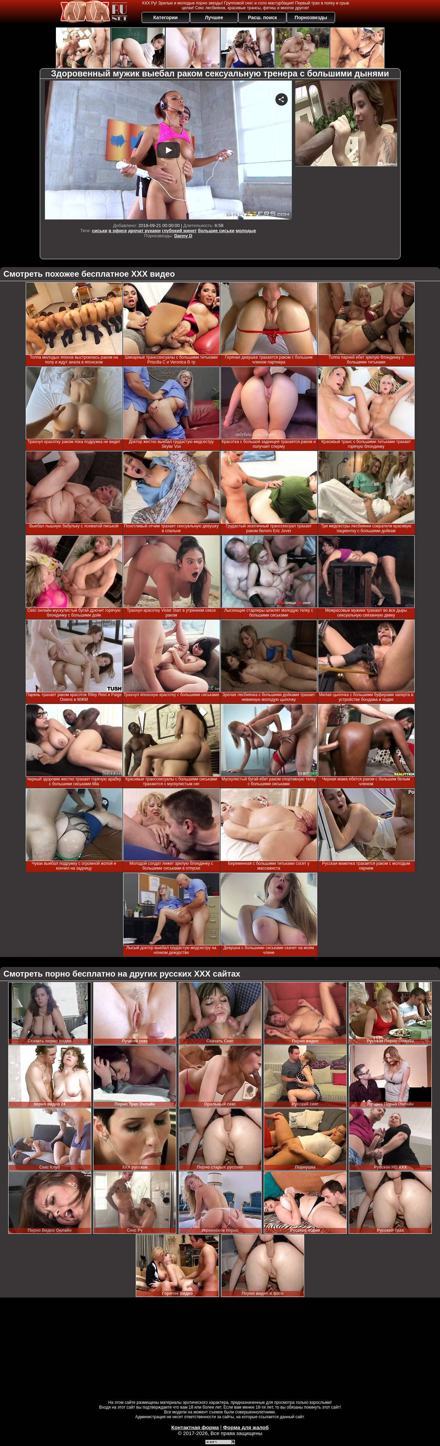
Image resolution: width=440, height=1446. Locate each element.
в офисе (118, 230)
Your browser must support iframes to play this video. (168, 150)
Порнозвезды (311, 17)
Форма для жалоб (246, 1427)
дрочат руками (144, 230)
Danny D (183, 235)
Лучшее (214, 17)
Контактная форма (195, 1427)
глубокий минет (179, 230)
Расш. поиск (262, 17)
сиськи (99, 230)
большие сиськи (216, 230)
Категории (165, 17)
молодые (246, 230)
